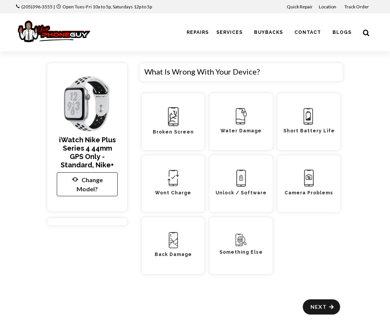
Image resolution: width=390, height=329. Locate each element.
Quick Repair (300, 7)
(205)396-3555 (37, 7)
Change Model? (87, 183)
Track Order (357, 7)
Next (322, 307)
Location (328, 7)
